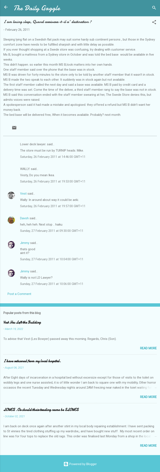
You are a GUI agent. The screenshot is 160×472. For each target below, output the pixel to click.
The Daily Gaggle (36, 8)
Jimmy (24, 243)
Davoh (24, 218)
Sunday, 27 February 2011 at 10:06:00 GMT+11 (51, 284)
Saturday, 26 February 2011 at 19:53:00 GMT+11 (52, 181)
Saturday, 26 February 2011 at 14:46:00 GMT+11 (52, 157)
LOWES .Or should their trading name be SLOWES (41, 409)
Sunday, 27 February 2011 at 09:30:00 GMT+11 (51, 231)
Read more (148, 348)
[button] (154, 23)
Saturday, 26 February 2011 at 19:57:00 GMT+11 (52, 206)
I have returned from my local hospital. (32, 361)
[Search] (154, 8)
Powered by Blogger (80, 464)
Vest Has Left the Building (22, 322)
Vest (23, 193)
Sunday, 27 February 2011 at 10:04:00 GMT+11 (51, 259)
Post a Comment (19, 294)
